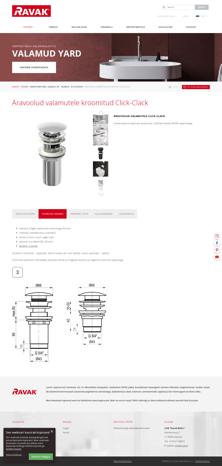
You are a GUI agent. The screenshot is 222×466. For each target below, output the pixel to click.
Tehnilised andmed (52, 213)
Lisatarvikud (126, 213)
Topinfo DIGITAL (202, 461)
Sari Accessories (25, 213)
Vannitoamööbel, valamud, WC (44, 87)
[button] (15, 454)
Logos (66, 428)
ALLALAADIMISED (103, 213)
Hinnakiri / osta (79, 213)
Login (185, 16)
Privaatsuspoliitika (123, 461)
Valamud (65, 87)
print (175, 87)
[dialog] (29, 445)
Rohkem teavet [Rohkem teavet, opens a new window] (13, 448)
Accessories (77, 87)
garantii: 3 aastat (28, 246)
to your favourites (197, 87)
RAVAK (31, 11)
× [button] (51, 431)
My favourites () (166, 16)
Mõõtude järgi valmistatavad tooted (132, 428)
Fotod (66, 432)
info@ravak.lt (181, 445)
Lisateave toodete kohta (34, 67)
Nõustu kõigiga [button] (41, 456)
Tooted (24, 87)
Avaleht (15, 87)
